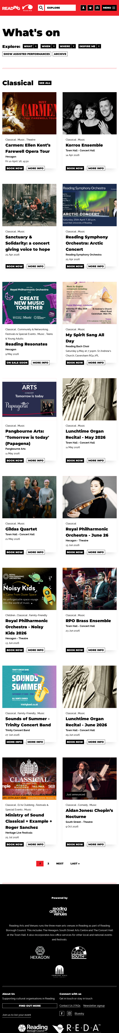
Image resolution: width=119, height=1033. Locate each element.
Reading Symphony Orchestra (83, 254)
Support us (97, 8)
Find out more (30, 1005)
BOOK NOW (75, 266)
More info (36, 168)
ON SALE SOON (17, 362)
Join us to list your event (16, 1014)
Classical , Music (90, 143)
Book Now (15, 168)
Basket (90, 8)
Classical (90, 530)
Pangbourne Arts (15, 448)
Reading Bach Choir (77, 346)
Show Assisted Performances (27, 54)
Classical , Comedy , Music (90, 812)
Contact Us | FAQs (70, 1005)
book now (15, 266)
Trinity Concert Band (17, 730)
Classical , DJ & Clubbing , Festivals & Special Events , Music (29, 817)
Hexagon (10, 156)
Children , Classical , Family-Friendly (29, 625)
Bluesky (79, 1013)
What (31, 46)
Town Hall (72, 150)
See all (44, 83)
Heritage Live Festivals (18, 832)
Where (68, 46)
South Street (74, 821)
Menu (107, 7)
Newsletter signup (94, 1005)
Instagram (69, 1013)
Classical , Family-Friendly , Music (29, 720)
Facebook (62, 1013)
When (49, 46)
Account (83, 8)
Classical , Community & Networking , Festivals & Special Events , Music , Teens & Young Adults (29, 337)
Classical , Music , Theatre (29, 146)
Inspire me (90, 46)
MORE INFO (14, 741)
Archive (60, 54)
